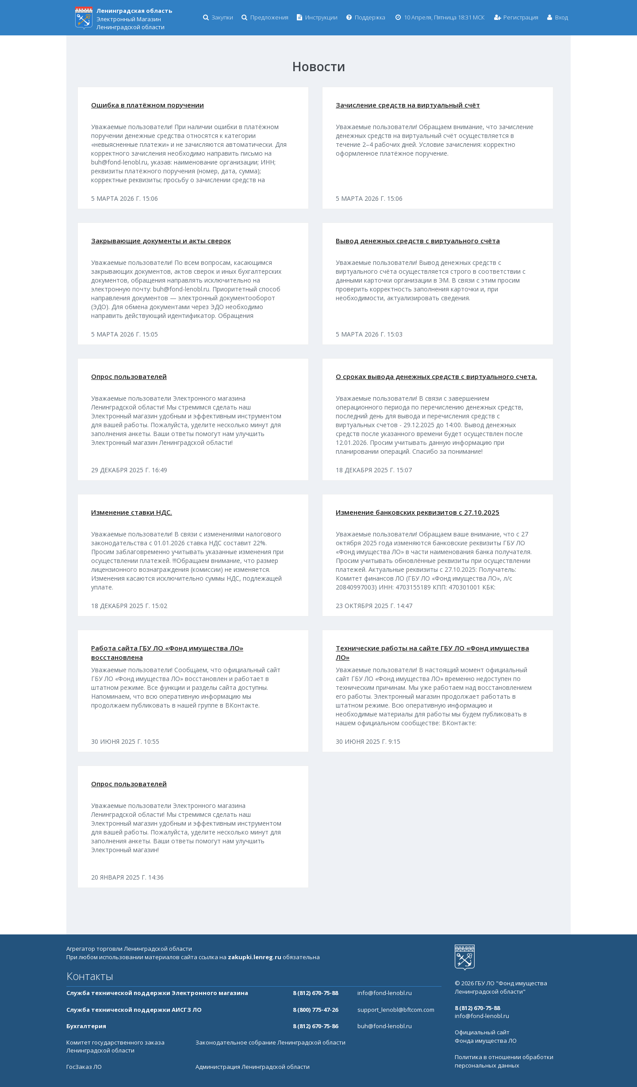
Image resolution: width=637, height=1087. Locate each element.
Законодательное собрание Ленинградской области (270, 1042)
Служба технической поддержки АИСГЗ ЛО (134, 1010)
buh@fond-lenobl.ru (384, 1026)
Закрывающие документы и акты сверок (161, 240)
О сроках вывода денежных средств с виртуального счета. (436, 376)
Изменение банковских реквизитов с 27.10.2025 (417, 512)
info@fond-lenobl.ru (384, 993)
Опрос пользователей (129, 376)
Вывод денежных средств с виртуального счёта (418, 240)
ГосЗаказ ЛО (84, 1067)
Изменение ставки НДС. (131, 512)
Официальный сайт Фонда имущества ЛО (486, 1036)
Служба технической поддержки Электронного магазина (157, 993)
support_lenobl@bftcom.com (395, 1010)
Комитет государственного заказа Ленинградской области (115, 1046)
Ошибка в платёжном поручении (147, 104)
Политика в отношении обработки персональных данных (504, 1061)
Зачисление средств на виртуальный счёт (408, 104)
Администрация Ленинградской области (253, 1067)
